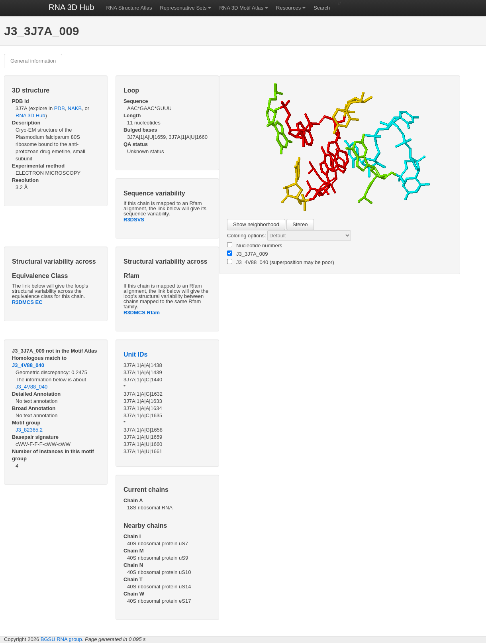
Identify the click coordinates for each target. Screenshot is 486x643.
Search (322, 8)
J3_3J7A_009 (247, 253)
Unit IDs (135, 354)
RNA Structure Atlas (129, 8)
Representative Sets (183, 8)
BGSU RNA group (61, 639)
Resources (288, 8)
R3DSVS (133, 220)
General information (33, 61)
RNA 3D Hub (71, 7)
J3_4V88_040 (28, 365)
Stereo (300, 224)
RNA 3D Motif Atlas (241, 8)
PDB (59, 108)
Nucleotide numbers (254, 245)
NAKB (75, 108)
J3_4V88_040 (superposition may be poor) (280, 262)
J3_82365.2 (29, 430)
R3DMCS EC (27, 302)
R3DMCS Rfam (141, 313)
